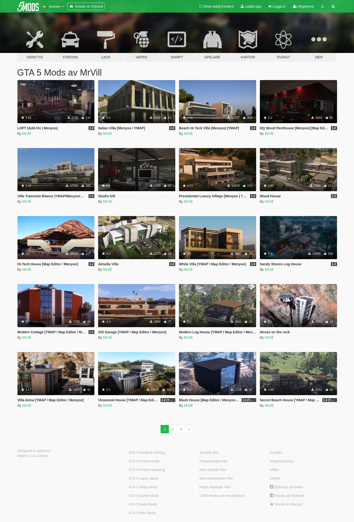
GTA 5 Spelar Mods (144, 496)
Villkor (274, 470)
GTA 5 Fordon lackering (147, 470)
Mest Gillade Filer (212, 470)
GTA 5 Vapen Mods (143, 478)
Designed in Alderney (33, 451)
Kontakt (275, 453)
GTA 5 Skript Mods (143, 487)
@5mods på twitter (286, 487)
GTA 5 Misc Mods (142, 513)
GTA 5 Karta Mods (143, 504)
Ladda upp (251, 6)
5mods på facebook (287, 495)
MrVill (26, 133)
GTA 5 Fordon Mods (144, 461)
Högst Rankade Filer (215, 487)
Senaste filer (209, 453)
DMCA (275, 478)
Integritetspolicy (282, 461)
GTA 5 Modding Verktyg (147, 453)
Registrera (303, 6)
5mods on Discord (286, 504)
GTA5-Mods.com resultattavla (222, 496)
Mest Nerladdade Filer (216, 478)
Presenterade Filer (213, 461)
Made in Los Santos (32, 456)
